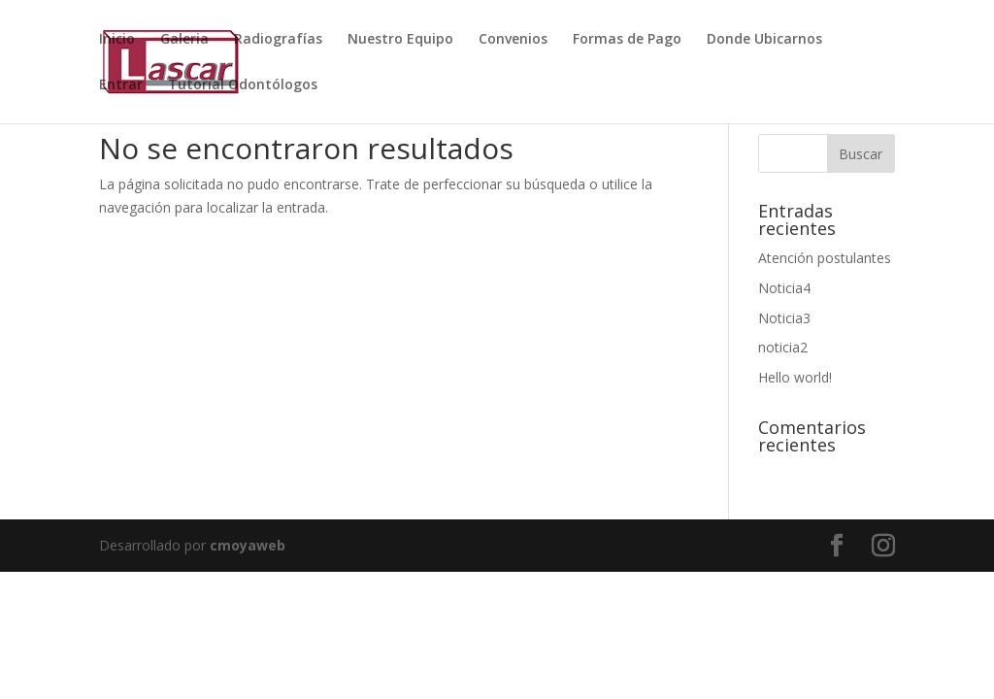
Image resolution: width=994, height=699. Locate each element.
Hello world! (795, 377)
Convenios (513, 40)
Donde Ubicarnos (764, 40)
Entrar (121, 85)
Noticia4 (784, 288)
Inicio (117, 40)
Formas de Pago (627, 40)
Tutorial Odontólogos (242, 85)
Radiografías (278, 40)
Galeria (184, 40)
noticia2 (783, 347)
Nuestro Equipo (400, 40)
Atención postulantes (824, 258)
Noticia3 (784, 318)
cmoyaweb (247, 545)
